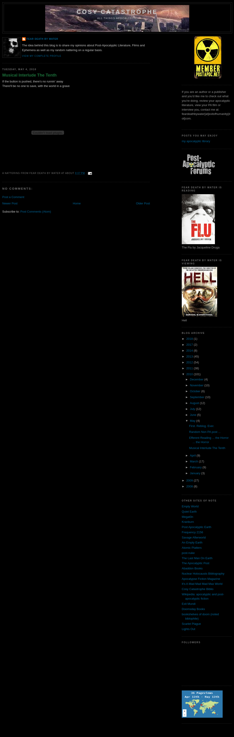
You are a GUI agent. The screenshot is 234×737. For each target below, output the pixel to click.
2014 (190, 350)
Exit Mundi (189, 603)
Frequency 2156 (192, 532)
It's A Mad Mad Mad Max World (202, 584)
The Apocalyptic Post (195, 563)
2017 (190, 344)
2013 (190, 356)
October (195, 391)
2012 (190, 362)
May (193, 420)
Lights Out (188, 629)
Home (77, 203)
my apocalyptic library (196, 141)
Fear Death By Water (42, 39)
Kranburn (188, 522)
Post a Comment (13, 197)
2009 (190, 480)
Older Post (143, 203)
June (193, 415)
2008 (190, 486)
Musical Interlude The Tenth (29, 75)
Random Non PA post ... (205, 432)
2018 (190, 338)
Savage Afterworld (194, 537)
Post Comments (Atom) (35, 211)
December (197, 379)
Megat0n (187, 517)
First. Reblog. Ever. (201, 426)
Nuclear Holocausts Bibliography (203, 573)
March (194, 461)
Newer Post (9, 203)
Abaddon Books (192, 568)
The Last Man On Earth (197, 558)
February (196, 467)
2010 (190, 374)
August (195, 403)
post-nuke (188, 553)
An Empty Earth (192, 542)
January (195, 473)
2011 (190, 368)
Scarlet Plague (191, 623)
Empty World (190, 506)
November (197, 385)
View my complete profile (41, 56)
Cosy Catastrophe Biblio (197, 589)
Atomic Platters (192, 547)
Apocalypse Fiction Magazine (201, 579)
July (193, 409)
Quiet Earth (189, 511)
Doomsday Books (193, 609)
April (193, 455)
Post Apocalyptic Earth (196, 527)
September (197, 397)
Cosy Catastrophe (117, 11)
